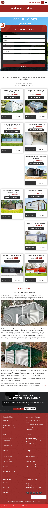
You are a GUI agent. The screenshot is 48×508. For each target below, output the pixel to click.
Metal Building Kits (8, 438)
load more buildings (24, 288)
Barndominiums (30, 429)
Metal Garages (29, 454)
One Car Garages (30, 456)
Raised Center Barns (8, 425)
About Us (5, 482)
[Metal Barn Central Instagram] (34, 493)
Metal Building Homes (31, 427)
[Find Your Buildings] (42, 2)
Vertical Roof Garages (31, 466)
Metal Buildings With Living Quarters (33, 421)
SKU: (8, 97)
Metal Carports (7, 454)
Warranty (5, 492)
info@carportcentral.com (33, 485)
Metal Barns (6, 420)
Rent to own (6, 487)
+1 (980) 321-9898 (34, 2)
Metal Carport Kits (8, 445)
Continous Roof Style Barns (10, 427)
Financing (5, 490)
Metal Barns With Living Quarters (34, 424)
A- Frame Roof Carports (9, 471)
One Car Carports (7, 456)
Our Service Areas (39, 497)
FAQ (4, 485)
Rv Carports (6, 466)
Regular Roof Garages (31, 464)
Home (3, 14)
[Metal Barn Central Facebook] (27, 493)
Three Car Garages (31, 461)
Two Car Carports (7, 459)
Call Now (17, 116)
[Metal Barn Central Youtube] (40, 493)
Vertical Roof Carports (9, 469)
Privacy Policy (36, 501)
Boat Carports (6, 464)
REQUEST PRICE (6, 116)
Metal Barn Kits (7, 443)
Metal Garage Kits (7, 440)
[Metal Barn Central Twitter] (31, 492)
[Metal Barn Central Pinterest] (37, 493)
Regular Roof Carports (9, 474)
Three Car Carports (8, 461)
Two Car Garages (30, 459)
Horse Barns (6, 423)
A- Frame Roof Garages (32, 469)
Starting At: (9, 94)
